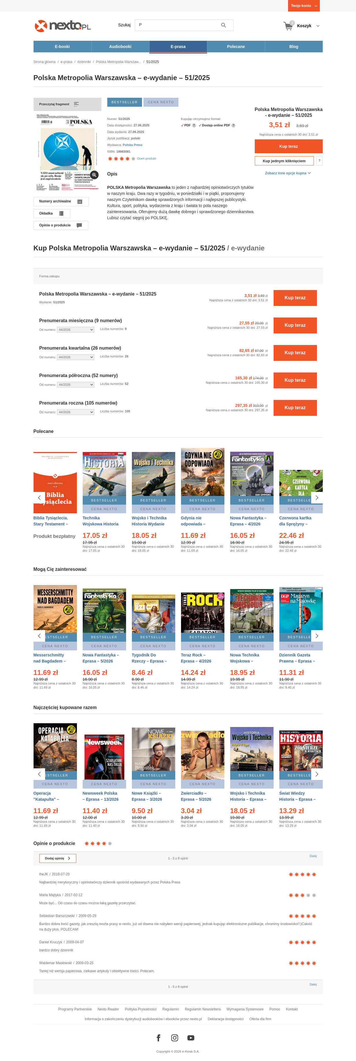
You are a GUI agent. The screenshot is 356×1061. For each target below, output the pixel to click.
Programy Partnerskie (75, 1009)
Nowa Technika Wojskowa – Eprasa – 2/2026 (245, 661)
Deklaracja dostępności (226, 1019)
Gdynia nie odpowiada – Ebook (193, 524)
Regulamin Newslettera (203, 1009)
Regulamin (171, 1009)
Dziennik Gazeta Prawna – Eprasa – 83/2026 (297, 661)
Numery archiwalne (55, 201)
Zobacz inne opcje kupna (286, 173)
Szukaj (124, 25)
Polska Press (133, 145)
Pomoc (275, 1009)
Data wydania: (117, 132)
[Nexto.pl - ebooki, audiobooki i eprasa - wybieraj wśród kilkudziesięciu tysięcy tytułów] (63, 25)
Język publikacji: (119, 138)
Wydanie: (46, 302)
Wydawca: (115, 145)
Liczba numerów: (112, 329)
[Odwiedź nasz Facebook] (158, 1037)
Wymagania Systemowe (245, 1009)
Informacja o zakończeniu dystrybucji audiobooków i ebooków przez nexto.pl (143, 1019)
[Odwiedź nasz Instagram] (174, 1037)
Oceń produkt (131, 158)
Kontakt (292, 1009)
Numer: (113, 119)
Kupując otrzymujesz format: (201, 119)
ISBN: (112, 151)
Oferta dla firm (260, 1019)
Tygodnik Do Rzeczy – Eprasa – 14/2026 (149, 661)
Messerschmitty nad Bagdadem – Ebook (50, 661)
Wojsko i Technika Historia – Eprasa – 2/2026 (248, 796)
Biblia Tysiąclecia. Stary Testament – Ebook (51, 524)
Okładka (46, 213)
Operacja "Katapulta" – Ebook (46, 796)
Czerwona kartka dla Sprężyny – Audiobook (295, 524)
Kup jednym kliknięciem (284, 161)
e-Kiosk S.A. (191, 1051)
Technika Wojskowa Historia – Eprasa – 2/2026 (101, 524)
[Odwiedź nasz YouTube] (190, 1037)
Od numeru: (48, 329)
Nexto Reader (108, 1009)
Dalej (313, 856)
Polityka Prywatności (140, 1009)
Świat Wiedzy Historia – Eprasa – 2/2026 (297, 796)
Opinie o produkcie (55, 225)
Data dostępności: (120, 125)
